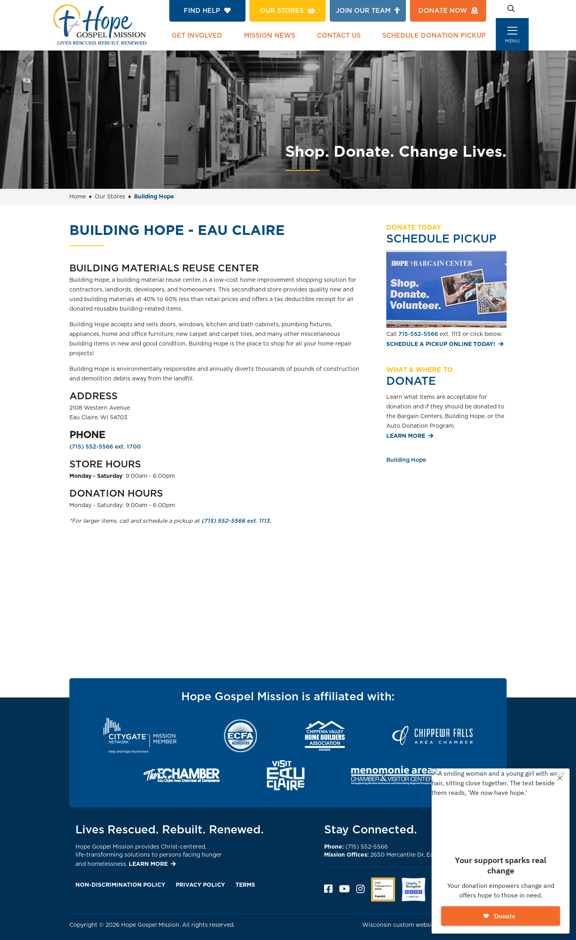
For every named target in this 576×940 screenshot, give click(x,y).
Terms (245, 885)
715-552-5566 (418, 334)
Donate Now (448, 10)
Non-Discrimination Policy (120, 885)
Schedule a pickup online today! (440, 344)
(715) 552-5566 (356, 847)
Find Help (207, 10)
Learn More (405, 436)
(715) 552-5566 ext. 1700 (105, 447)
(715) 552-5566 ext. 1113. (236, 521)
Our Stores (287, 10)
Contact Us (339, 35)
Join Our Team (368, 10)
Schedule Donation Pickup (434, 35)
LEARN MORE (148, 864)
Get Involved (197, 35)
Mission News (269, 35)
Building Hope (406, 460)
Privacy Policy (200, 885)
